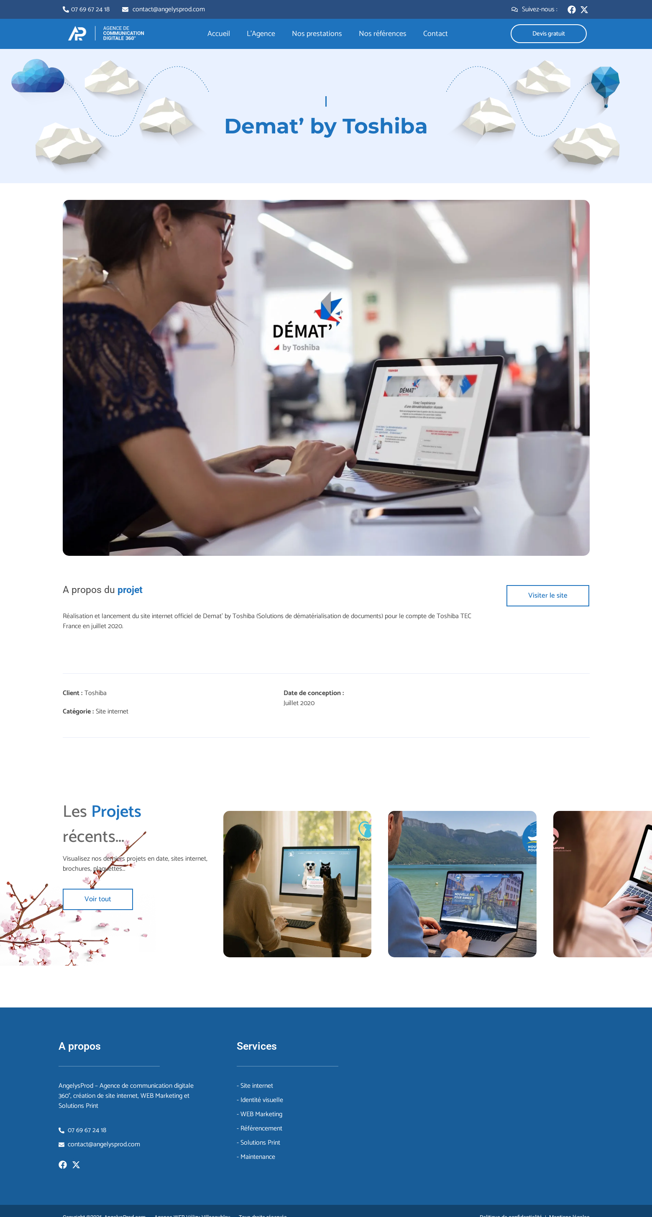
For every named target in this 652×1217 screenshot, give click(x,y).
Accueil (218, 34)
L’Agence (261, 34)
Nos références (383, 34)
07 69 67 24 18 (90, 9)
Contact (435, 34)
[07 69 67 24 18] (66, 9)
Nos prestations (317, 34)
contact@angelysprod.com (169, 9)
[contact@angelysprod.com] (125, 9)
